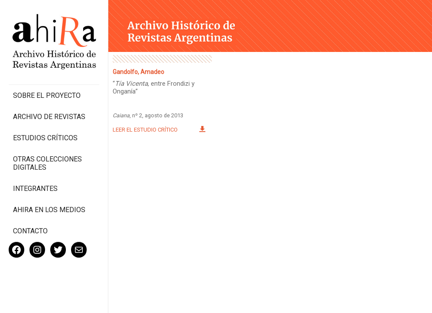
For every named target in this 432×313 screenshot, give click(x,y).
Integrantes (35, 188)
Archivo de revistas (49, 117)
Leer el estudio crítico (145, 129)
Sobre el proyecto (47, 95)
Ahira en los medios (49, 210)
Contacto (30, 231)
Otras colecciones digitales (47, 163)
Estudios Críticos (45, 138)
